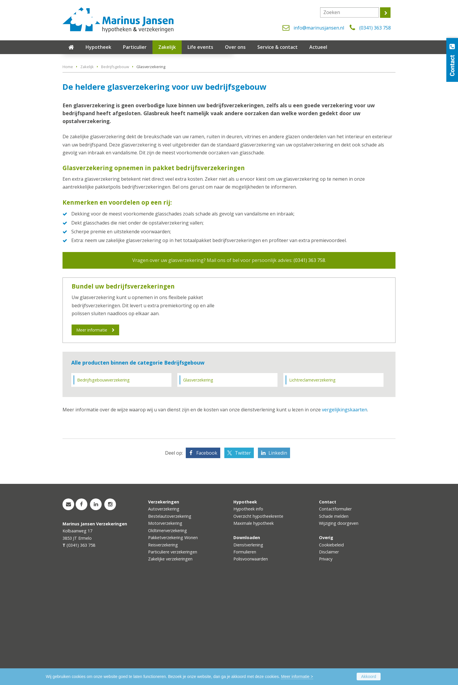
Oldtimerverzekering (167, 629)
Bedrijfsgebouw (115, 163)
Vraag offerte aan (90, 132)
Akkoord (368, 676)
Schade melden (333, 614)
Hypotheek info (248, 607)
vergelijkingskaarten (344, 508)
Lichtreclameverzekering (312, 479)
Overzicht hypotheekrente (258, 614)
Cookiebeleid (331, 643)
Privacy (325, 657)
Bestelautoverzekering (169, 614)
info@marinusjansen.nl (319, 28)
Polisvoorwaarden (250, 657)
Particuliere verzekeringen (172, 650)
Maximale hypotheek (253, 622)
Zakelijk (87, 163)
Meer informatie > (297, 676)
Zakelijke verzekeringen (170, 657)
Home (68, 163)
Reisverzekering (163, 643)
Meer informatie (91, 426)
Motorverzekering (165, 622)
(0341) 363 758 (375, 28)
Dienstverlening (248, 643)
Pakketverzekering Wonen (173, 636)
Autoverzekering (163, 607)
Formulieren (244, 650)
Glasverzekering (198, 479)
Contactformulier (335, 607)
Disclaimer (329, 650)
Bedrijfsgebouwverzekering (103, 479)
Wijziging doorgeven (338, 622)
